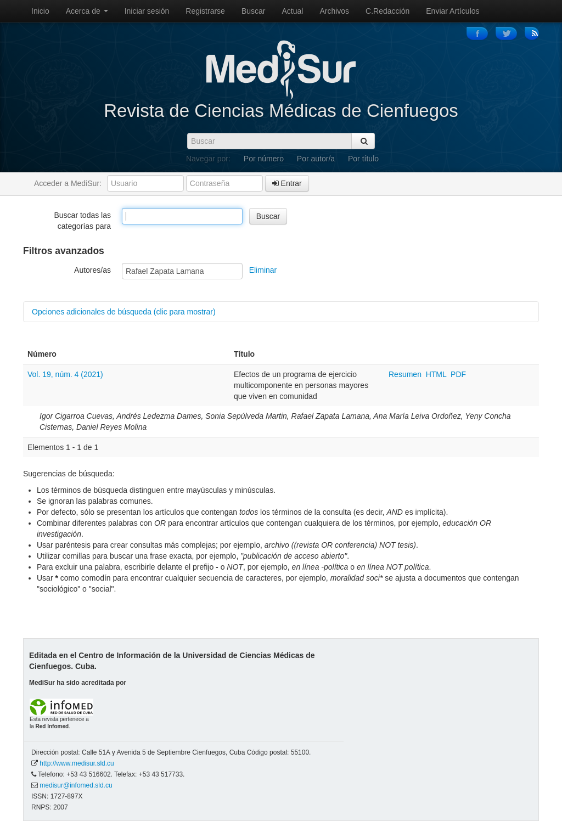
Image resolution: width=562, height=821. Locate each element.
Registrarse (205, 11)
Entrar (287, 183)
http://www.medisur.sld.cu (77, 763)
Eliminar (263, 270)
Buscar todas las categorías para (82, 220)
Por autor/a (316, 158)
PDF (458, 374)
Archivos (334, 11)
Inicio (40, 11)
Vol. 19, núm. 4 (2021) (65, 374)
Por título (363, 158)
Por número (264, 158)
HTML (436, 374)
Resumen (406, 374)
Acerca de (87, 11)
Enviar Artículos (452, 11)
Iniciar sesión (147, 11)
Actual (293, 11)
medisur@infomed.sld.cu (76, 785)
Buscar (253, 11)
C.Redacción (387, 11)
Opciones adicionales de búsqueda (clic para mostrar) (124, 311)
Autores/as (92, 270)
